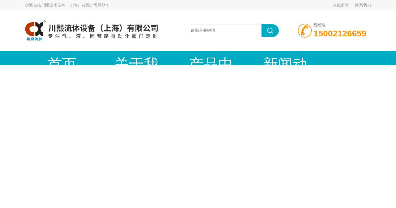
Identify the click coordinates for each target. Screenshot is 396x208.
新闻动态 (196, 57)
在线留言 (341, 5)
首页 (49, 57)
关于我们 (98, 57)
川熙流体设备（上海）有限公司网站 (73, 5)
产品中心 (147, 57)
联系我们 (363, 5)
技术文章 (245, 57)
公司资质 (294, 57)
